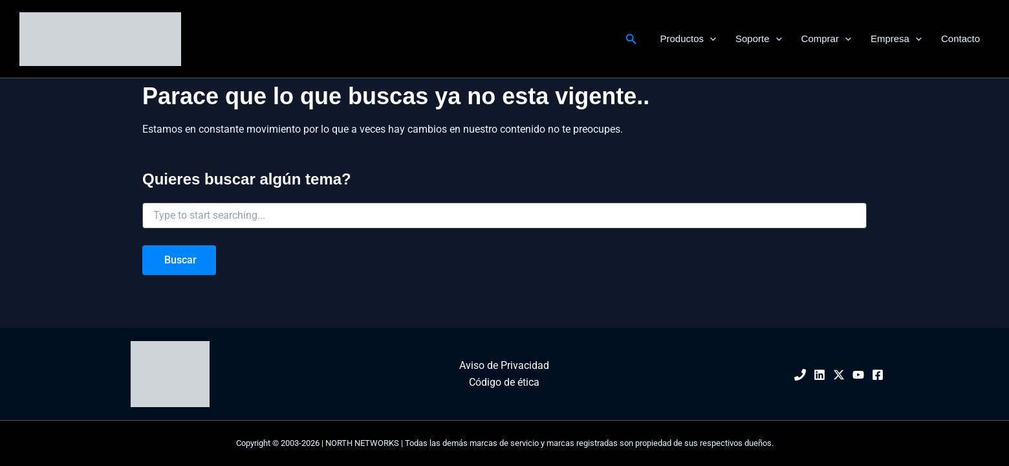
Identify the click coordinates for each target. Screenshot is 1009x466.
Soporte (758, 39)
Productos (688, 39)
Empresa (896, 39)
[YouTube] (858, 375)
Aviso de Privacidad (504, 365)
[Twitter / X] (839, 375)
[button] (631, 39)
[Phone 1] (800, 375)
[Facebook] (878, 375)
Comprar (826, 39)
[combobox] (504, 215)
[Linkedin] (819, 375)
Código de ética (504, 382)
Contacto (960, 38)
